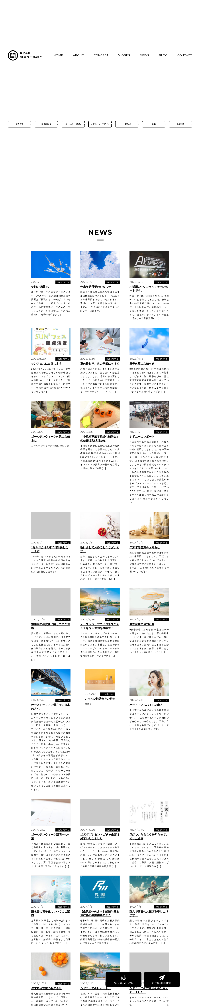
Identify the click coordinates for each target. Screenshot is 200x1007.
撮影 (154, 124)
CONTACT (184, 55)
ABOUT (78, 55)
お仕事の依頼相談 (163, 980)
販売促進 (19, 124)
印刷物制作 (46, 124)
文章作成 (127, 124)
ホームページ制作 (73, 124)
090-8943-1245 (124, 980)
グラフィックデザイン (100, 124)
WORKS (124, 55)
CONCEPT (101, 55)
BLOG (163, 55)
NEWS (144, 55)
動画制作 (180, 124)
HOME (58, 55)
